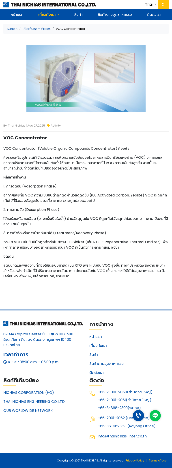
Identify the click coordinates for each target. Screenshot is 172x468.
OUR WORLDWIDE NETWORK (28, 410)
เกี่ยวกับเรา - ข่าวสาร (37, 29)
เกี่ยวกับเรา (98, 345)
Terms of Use (157, 460)
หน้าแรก (17, 14)
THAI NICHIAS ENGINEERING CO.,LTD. (34, 401)
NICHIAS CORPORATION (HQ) (28, 392)
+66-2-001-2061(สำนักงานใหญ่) (124, 400)
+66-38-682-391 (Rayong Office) (127, 426)
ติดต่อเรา (154, 14)
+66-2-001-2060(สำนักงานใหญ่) (125, 392)
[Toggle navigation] (163, 4)
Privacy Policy (135, 460)
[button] (150, 4)
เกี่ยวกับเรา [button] (47, 14)
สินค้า (78, 14)
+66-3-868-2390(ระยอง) (119, 407)
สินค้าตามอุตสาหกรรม (115, 14)
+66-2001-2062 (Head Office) (124, 418)
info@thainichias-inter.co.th (122, 436)
